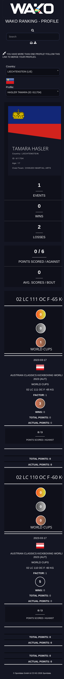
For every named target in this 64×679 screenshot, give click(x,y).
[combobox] (33, 72)
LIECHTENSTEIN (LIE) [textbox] (20, 71)
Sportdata (47, 673)
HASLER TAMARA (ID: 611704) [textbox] (24, 92)
